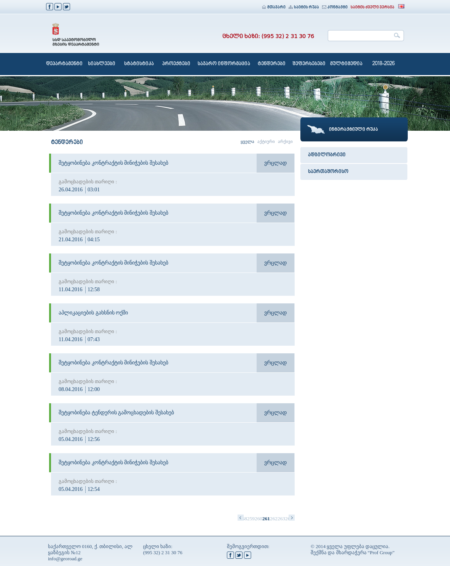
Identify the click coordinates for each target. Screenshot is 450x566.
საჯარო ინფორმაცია (224, 64)
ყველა (247, 141)
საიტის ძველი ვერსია (372, 7)
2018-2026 (383, 64)
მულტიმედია (346, 64)
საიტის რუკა (304, 7)
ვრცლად (275, 163)
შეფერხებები (309, 64)
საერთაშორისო (328, 172)
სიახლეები (101, 64)
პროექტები (176, 64)
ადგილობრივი (327, 155)
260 (258, 518)
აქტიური (266, 141)
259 (251, 518)
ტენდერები (272, 64)
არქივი (285, 141)
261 (266, 518)
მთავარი (274, 7)
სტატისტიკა (139, 64)
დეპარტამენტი (64, 64)
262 (274, 518)
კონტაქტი (335, 7)
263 (281, 518)
